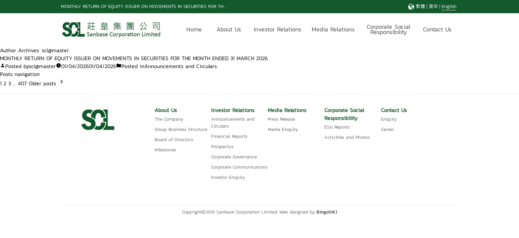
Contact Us (437, 29)
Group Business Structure (181, 129)
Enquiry (389, 119)
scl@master (42, 66)
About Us (228, 29)
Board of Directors (174, 139)
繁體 (420, 6)
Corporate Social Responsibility (388, 30)
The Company (169, 119)
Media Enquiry (283, 129)
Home (194, 29)
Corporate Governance (234, 156)
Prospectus (222, 146)
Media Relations (333, 29)
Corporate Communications (239, 167)
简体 (433, 6)
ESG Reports (337, 127)
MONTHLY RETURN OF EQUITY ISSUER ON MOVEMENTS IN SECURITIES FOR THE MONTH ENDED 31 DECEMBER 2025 (180, 6)
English (449, 6)
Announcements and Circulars (180, 66)
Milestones (165, 149)
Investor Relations (277, 29)
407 (22, 83)
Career (387, 129)
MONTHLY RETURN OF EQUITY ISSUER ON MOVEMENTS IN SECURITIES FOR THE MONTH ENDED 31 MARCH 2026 (134, 58)
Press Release (281, 119)
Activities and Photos (347, 137)
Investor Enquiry (228, 177)
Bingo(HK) (326, 212)
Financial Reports (229, 136)
